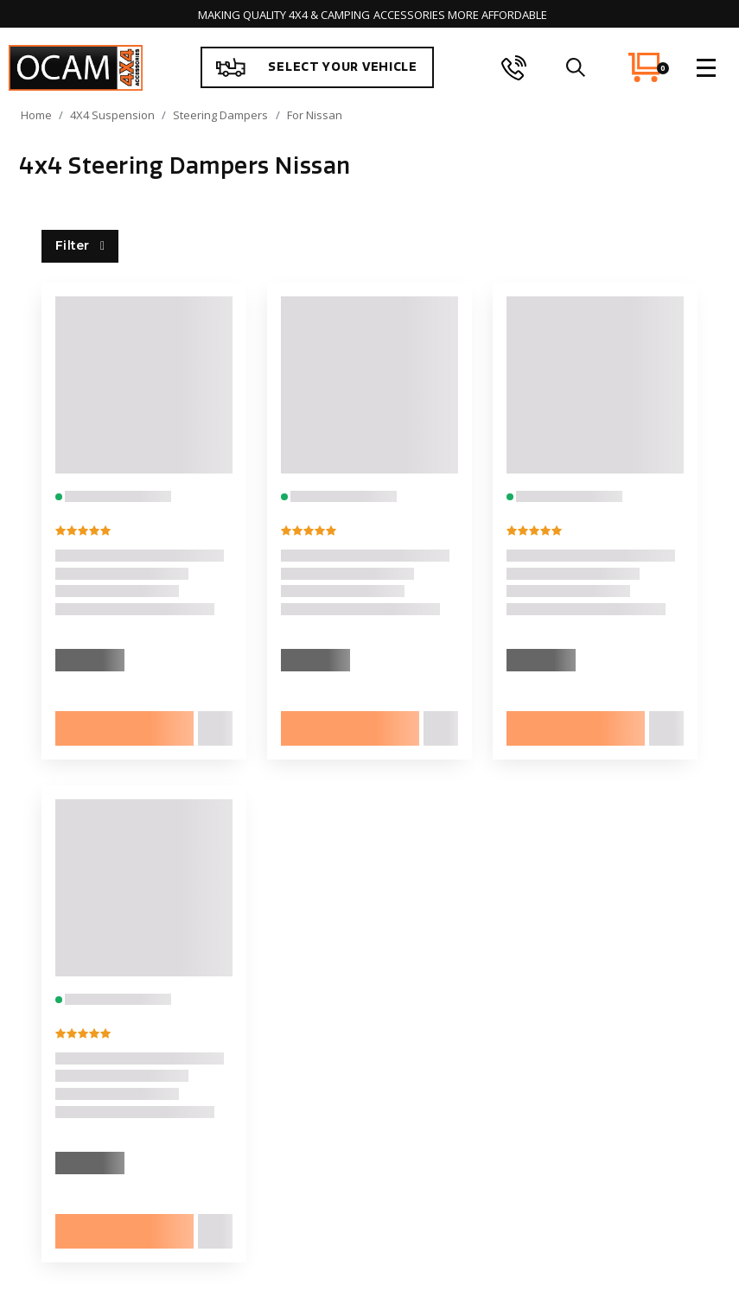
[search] (575, 67)
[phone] (514, 67)
